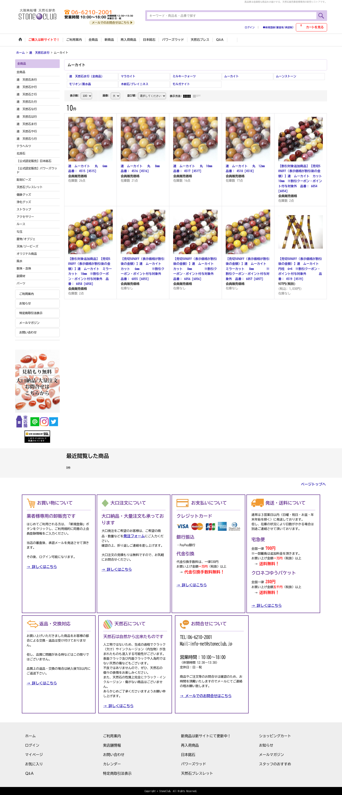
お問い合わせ (28, 332)
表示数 (74, 95)
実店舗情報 (112, 745)
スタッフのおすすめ (275, 763)
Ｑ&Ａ (29, 773)
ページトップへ (313, 484)
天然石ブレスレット (197, 773)
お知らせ (25, 303)
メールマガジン (29, 322)
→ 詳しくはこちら (42, 566)
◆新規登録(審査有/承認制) (278, 27)
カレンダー (112, 763)
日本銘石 (188, 754)
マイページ (34, 754)
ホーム (30, 735)
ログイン (250, 27)
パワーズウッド (193, 763)
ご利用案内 (26, 293)
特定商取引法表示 (31, 312)
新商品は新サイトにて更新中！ (206, 735)
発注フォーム (134, 536)
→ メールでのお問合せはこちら (205, 695)
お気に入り (34, 763)
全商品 (21, 71)
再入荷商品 (190, 745)
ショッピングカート (275, 735)
